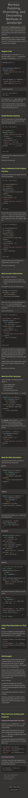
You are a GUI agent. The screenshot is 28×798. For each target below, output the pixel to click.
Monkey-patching (5, 37)
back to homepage (8, 778)
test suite (18, 27)
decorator (6, 420)
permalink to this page (9, 776)
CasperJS (13, 27)
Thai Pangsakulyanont (13, 775)
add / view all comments (14, 788)
